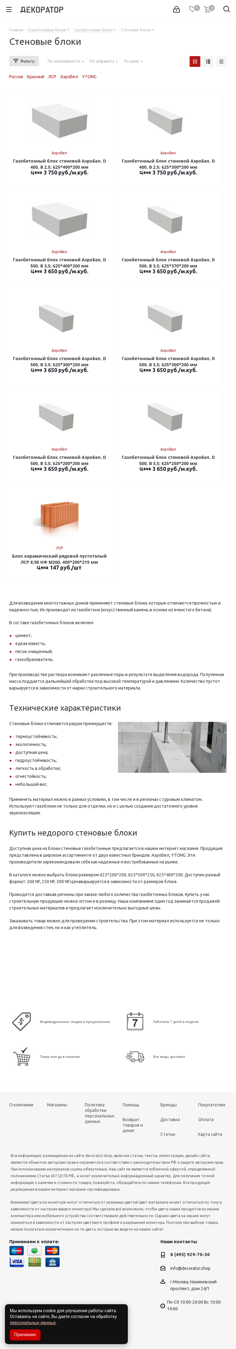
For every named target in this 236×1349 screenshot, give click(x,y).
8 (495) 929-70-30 (190, 1254)
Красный (35, 76)
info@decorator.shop (190, 1268)
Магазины (57, 1104)
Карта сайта (210, 1134)
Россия (16, 76)
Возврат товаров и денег (133, 1125)
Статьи (167, 1134)
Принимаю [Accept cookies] (25, 1334)
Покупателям (211, 1104)
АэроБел (69, 76)
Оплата (206, 1119)
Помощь (131, 1104)
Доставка (170, 1119)
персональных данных (33, 1322)
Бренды (168, 1104)
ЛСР (52, 76)
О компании (21, 1104)
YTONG (89, 76)
